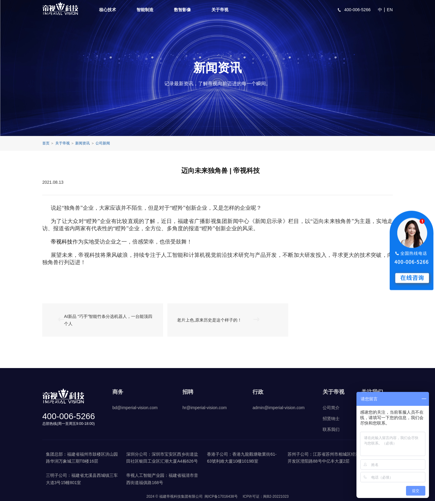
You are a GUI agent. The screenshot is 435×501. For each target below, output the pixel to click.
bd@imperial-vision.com (135, 407)
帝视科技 (61, 242)
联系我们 (331, 429)
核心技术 (107, 9)
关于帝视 (219, 9)
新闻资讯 (82, 143)
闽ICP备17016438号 (221, 496)
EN (390, 9)
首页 (46, 143)
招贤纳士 (331, 418)
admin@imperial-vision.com (278, 407)
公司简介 (331, 407)
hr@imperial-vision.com (204, 407)
